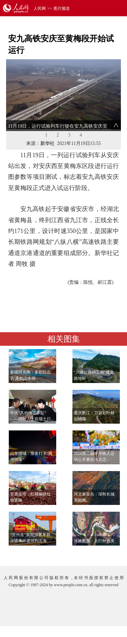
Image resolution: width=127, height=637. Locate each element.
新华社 (47, 143)
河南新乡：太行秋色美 (94, 540)
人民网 (40, 8)
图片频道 (62, 8)
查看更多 (101, 553)
